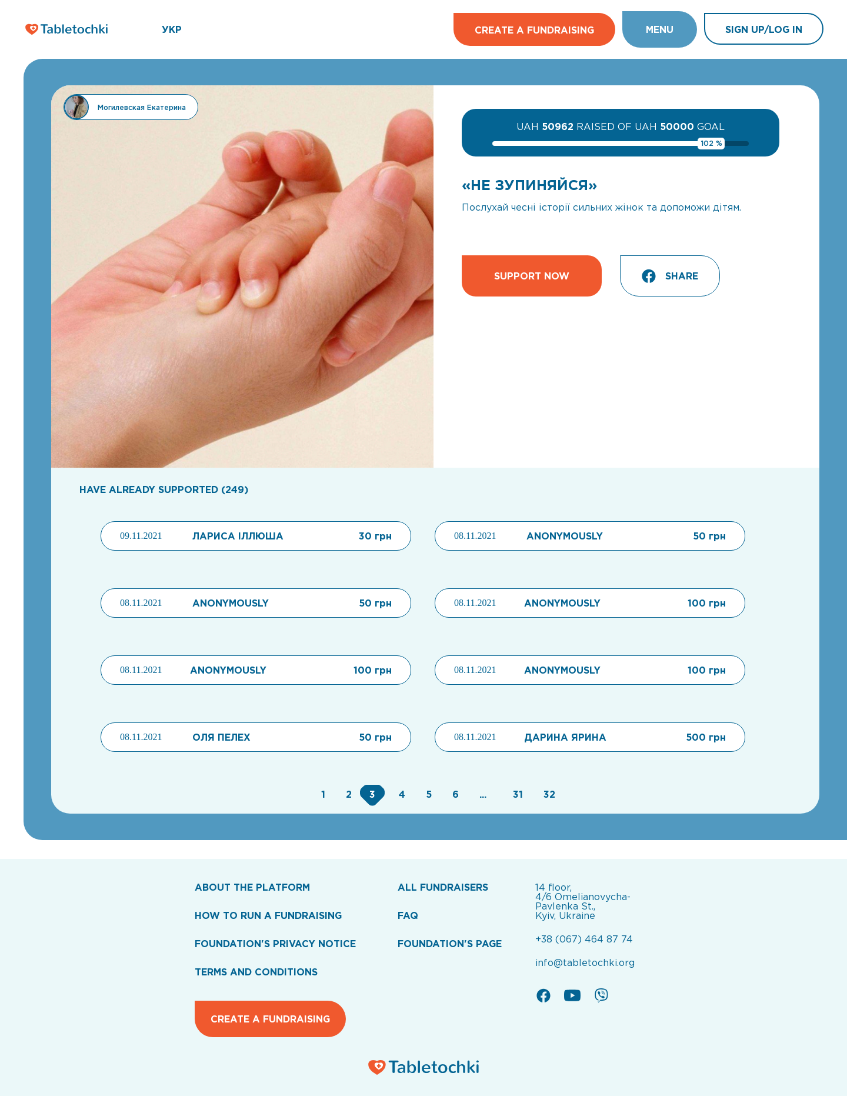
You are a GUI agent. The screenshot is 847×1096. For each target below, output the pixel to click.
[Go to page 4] (400, 794)
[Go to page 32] (546, 794)
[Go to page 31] (516, 794)
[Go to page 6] (454, 794)
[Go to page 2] (347, 794)
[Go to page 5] (427, 794)
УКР (172, 29)
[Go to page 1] (321, 794)
